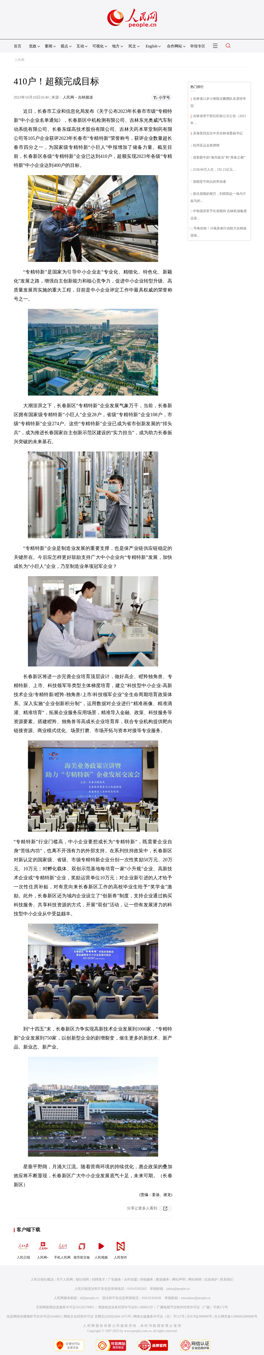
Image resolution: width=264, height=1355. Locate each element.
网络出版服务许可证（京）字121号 (159, 1316)
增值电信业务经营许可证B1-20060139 (125, 1307)
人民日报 (23, 1248)
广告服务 (114, 1279)
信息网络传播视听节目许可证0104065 (34, 1316)
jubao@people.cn (178, 1289)
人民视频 (101, 1248)
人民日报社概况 (42, 1279)
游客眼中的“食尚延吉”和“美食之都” (219, 157)
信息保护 (211, 1279)
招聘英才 (98, 1279)
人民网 (19, 60)
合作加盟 (130, 1279)
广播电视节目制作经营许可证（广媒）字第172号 (192, 1307)
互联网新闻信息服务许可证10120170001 (65, 1307)
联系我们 (226, 1279)
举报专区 (197, 46)
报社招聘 (82, 1279)
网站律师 (194, 1279)
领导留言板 (81, 1248)
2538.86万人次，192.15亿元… (214, 169)
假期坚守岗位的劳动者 (209, 181)
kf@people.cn (89, 1298)
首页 (17, 46)
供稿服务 (146, 1279)
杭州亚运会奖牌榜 (206, 145)
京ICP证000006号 (199, 1316)
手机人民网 (62, 1248)
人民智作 (120, 1248)
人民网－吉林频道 (78, 97)
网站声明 (178, 1279)
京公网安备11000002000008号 (235, 1316)
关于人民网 (64, 1279)
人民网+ (43, 1248)
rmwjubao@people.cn (195, 1298)
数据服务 (162, 1279)
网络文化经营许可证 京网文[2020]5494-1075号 (97, 1316)
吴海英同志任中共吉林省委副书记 (218, 133)
